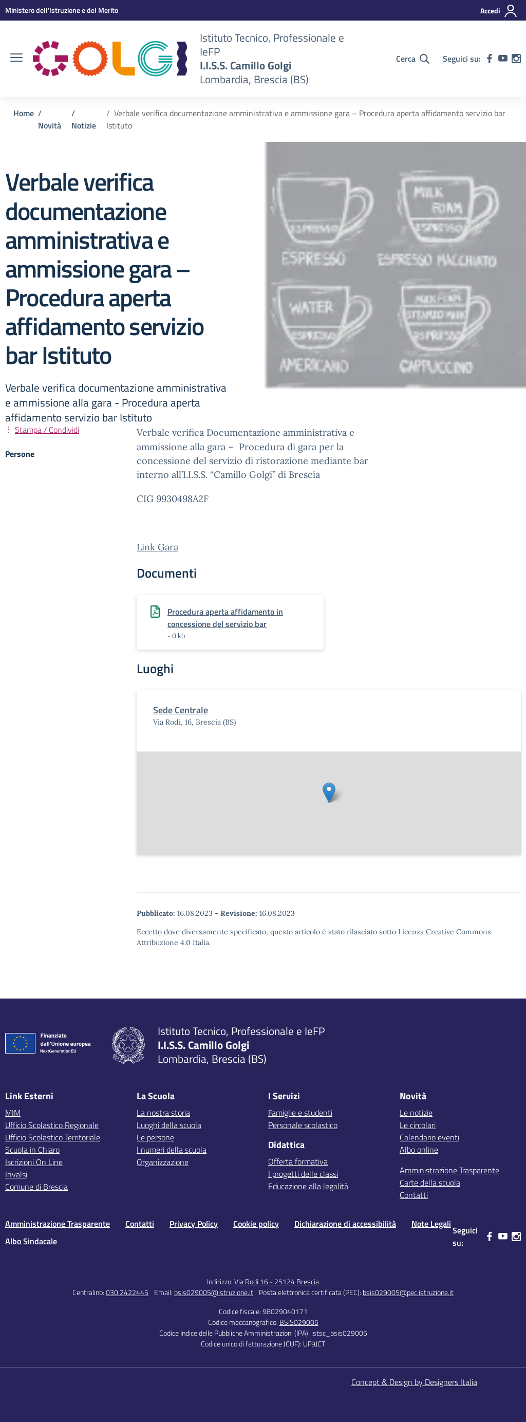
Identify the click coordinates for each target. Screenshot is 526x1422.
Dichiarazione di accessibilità (345, 1223)
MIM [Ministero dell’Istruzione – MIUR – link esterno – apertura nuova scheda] (13, 1112)
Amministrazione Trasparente (449, 1170)
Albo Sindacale (31, 1241)
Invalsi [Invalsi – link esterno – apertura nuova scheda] (16, 1174)
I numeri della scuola (171, 1149)
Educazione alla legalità (308, 1186)
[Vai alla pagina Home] (23, 113)
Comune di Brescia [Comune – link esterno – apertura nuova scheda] (36, 1186)
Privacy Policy (194, 1223)
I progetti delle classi (303, 1174)
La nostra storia (163, 1112)
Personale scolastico (302, 1125)
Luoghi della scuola (169, 1125)
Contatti (414, 1195)
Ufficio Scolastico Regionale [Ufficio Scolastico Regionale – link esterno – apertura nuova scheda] (52, 1125)
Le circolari (418, 1125)
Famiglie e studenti (300, 1112)
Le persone (155, 1137)
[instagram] (516, 58)
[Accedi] (499, 11)
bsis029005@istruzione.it (213, 1292)
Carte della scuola (430, 1182)
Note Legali (431, 1223)
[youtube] (503, 58)
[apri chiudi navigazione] (16, 58)
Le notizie (416, 1112)
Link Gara (157, 547)
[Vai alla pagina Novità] (49, 125)
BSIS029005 (298, 1322)
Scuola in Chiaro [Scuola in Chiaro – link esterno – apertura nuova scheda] (32, 1149)
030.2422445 (127, 1292)
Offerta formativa (298, 1161)
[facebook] (489, 58)
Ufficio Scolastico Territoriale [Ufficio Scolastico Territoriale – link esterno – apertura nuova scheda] (52, 1137)
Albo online (419, 1149)
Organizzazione (163, 1162)
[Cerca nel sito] (413, 58)
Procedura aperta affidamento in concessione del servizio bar (225, 617)
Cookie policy (256, 1223)
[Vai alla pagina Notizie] (83, 125)
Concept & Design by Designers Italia (414, 1382)
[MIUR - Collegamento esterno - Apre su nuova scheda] (61, 10)
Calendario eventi (429, 1137)
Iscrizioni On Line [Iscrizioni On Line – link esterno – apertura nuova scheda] (34, 1162)
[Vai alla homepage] (110, 59)
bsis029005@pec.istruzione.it (408, 1292)
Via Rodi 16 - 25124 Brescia (276, 1281)
